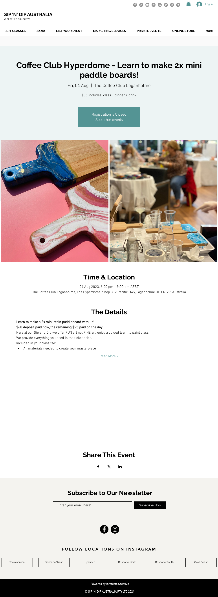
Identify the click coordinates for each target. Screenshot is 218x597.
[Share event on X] (109, 466)
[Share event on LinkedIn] (120, 466)
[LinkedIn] (160, 5)
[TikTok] (172, 5)
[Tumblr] (178, 5)
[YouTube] (147, 5)
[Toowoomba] (17, 562)
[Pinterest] (154, 5)
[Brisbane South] (164, 562)
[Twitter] (166, 5)
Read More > (109, 356)
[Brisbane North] (127, 562)
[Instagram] (141, 5)
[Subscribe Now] (150, 505)
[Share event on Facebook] (98, 466)
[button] (188, 3)
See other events (109, 120)
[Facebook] (135, 5)
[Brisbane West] (54, 562)
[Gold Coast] (201, 562)
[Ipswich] (90, 562)
